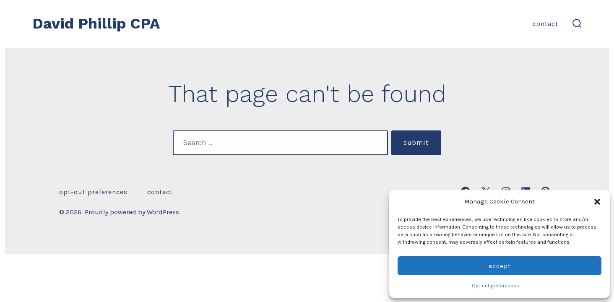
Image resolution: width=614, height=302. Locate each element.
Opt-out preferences (495, 286)
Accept (500, 266)
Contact (545, 24)
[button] (597, 202)
